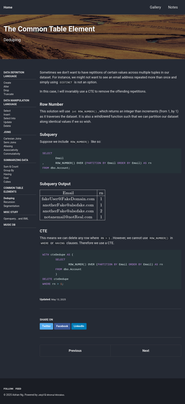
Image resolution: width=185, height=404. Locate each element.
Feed (20, 388)
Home (8, 7)
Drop (6, 94)
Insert (7, 118)
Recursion (9, 207)
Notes (173, 7)
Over (6, 183)
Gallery (155, 7)
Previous (75, 361)
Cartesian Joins (12, 143)
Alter (6, 90)
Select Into (10, 122)
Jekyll (41, 394)
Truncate (9, 97)
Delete (7, 130)
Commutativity (12, 158)
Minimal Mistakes (57, 394)
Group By (9, 175)
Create (7, 86)
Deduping (9, 204)
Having (7, 179)
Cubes (7, 187)
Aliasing (8, 150)
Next (146, 361)
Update (8, 126)
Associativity (11, 154)
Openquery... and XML (16, 225)
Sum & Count (11, 171)
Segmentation (11, 211)
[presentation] (72, 213)
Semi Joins (10, 147)
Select (7, 114)
